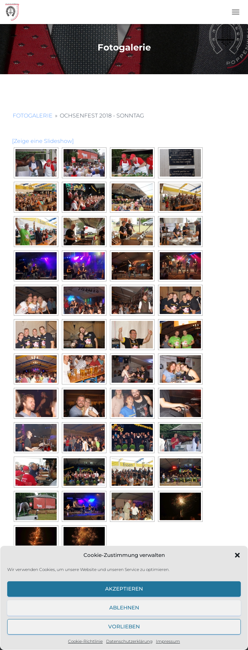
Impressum (168, 641)
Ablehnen (124, 607)
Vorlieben (124, 626)
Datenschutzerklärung (129, 641)
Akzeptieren (124, 588)
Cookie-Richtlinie (85, 641)
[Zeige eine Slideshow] (43, 141)
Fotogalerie (33, 115)
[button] (237, 555)
